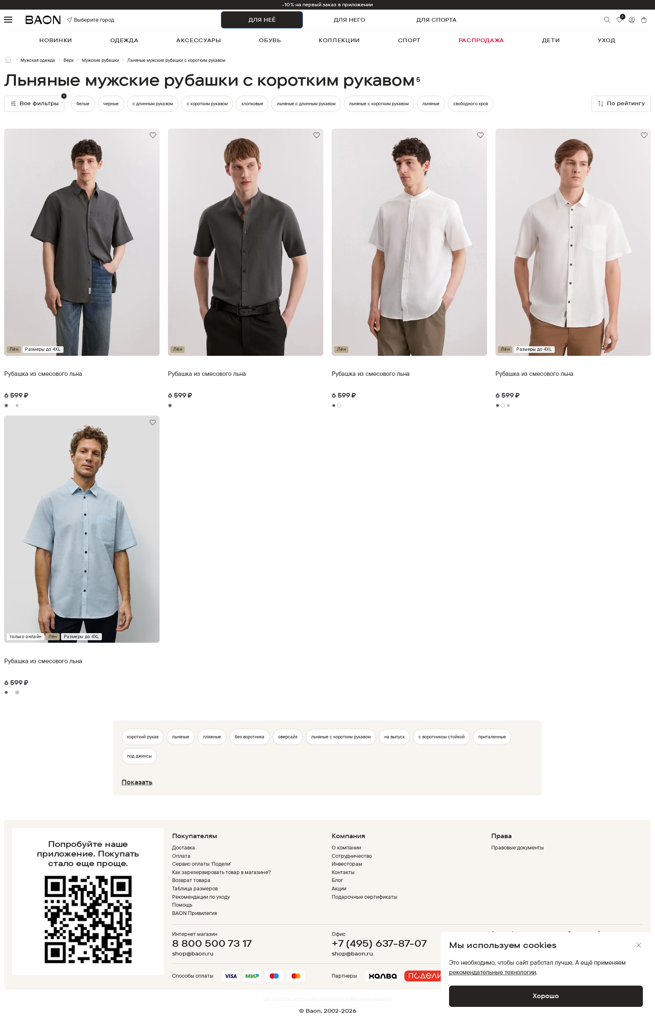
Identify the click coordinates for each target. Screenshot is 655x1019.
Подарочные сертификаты (365, 896)
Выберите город (79, 19)
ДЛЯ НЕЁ (262, 19)
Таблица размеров (195, 888)
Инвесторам (347, 863)
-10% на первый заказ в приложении (327, 5)
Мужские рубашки (100, 60)
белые (82, 103)
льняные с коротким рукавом (379, 103)
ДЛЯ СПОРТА (436, 19)
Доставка (183, 847)
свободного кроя (470, 103)
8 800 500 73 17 (212, 943)
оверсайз (287, 737)
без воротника (249, 737)
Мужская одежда (37, 60)
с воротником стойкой (442, 737)
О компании (346, 847)
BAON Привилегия (194, 913)
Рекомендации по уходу (201, 896)
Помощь (182, 904)
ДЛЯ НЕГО (349, 19)
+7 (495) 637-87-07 (379, 943)
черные (111, 103)
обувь (270, 40)
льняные (430, 103)
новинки (55, 40)
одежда (124, 40)
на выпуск (394, 737)
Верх (68, 60)
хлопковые (252, 103)
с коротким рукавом (207, 103)
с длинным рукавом (152, 103)
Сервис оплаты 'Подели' (201, 863)
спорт (409, 40)
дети (551, 40)
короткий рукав (142, 737)
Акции (339, 888)
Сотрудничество (352, 855)
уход (607, 40)
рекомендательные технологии (492, 972)
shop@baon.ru (192, 954)
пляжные (212, 737)
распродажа (482, 40)
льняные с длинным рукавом (306, 103)
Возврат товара (191, 880)
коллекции (339, 40)
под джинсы (139, 756)
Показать (137, 782)
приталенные (492, 737)
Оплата (181, 855)
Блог (337, 880)
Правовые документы (517, 847)
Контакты (343, 872)
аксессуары (198, 40)
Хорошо (546, 996)
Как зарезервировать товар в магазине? (221, 872)
